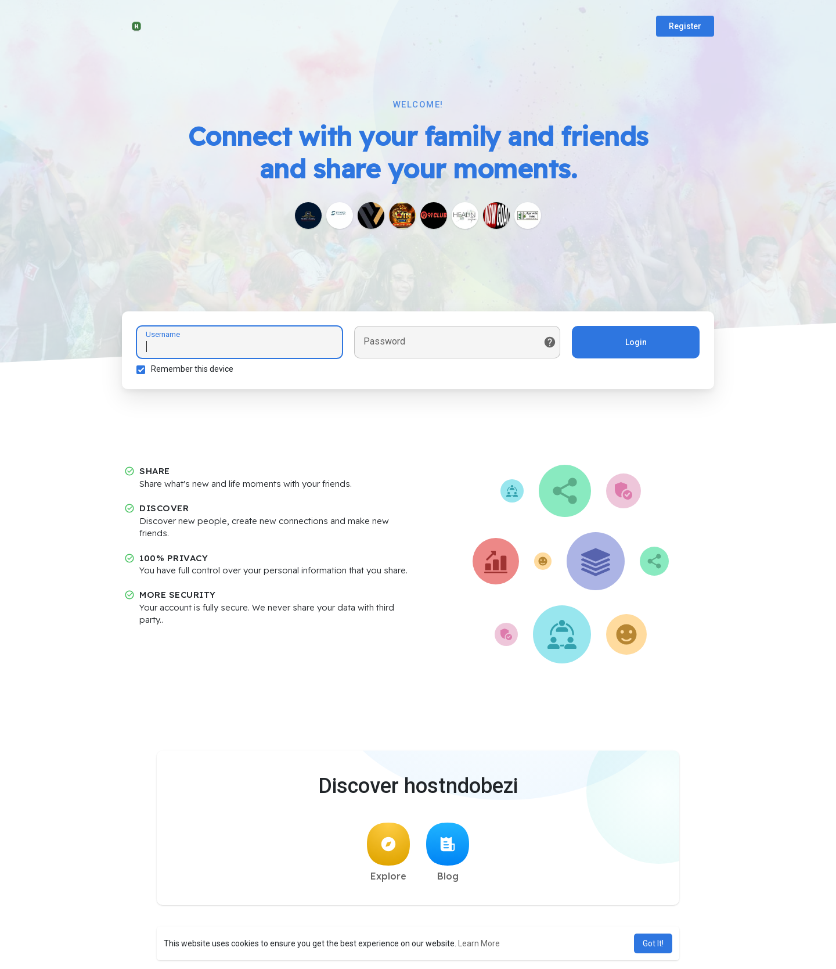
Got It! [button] (653, 943)
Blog (447, 852)
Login (636, 342)
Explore (388, 852)
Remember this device (192, 369)
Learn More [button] (479, 943)
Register (685, 26)
